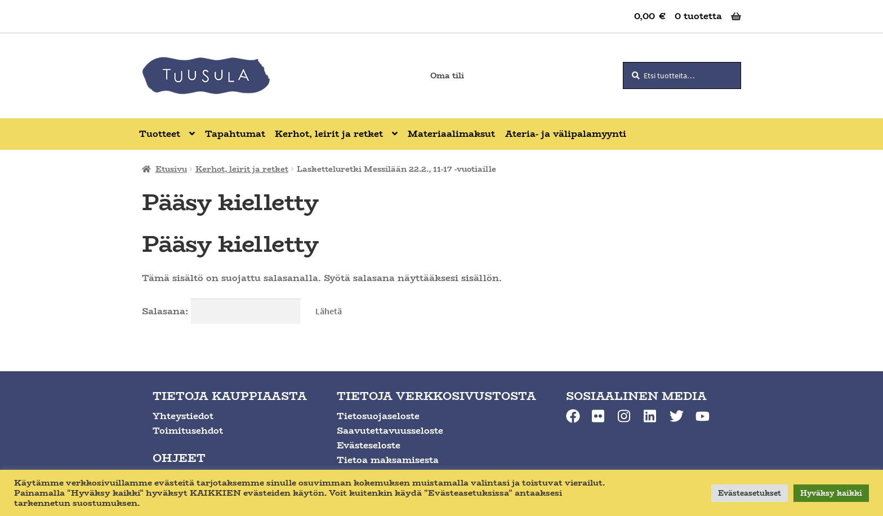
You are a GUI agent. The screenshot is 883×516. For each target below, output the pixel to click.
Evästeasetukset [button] (749, 493)
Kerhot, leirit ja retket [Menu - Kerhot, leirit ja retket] (329, 134)
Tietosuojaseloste (378, 416)
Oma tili (447, 75)
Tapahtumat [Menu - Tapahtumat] (235, 134)
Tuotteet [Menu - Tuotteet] (159, 134)
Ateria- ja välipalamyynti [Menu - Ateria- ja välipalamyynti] (565, 134)
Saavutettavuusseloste (390, 431)
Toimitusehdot (188, 431)
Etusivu (171, 169)
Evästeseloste (368, 445)
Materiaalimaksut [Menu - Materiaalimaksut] (451, 134)
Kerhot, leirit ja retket (241, 169)
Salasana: (221, 311)
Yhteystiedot (183, 416)
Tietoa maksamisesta (388, 460)
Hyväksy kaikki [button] (831, 493)
